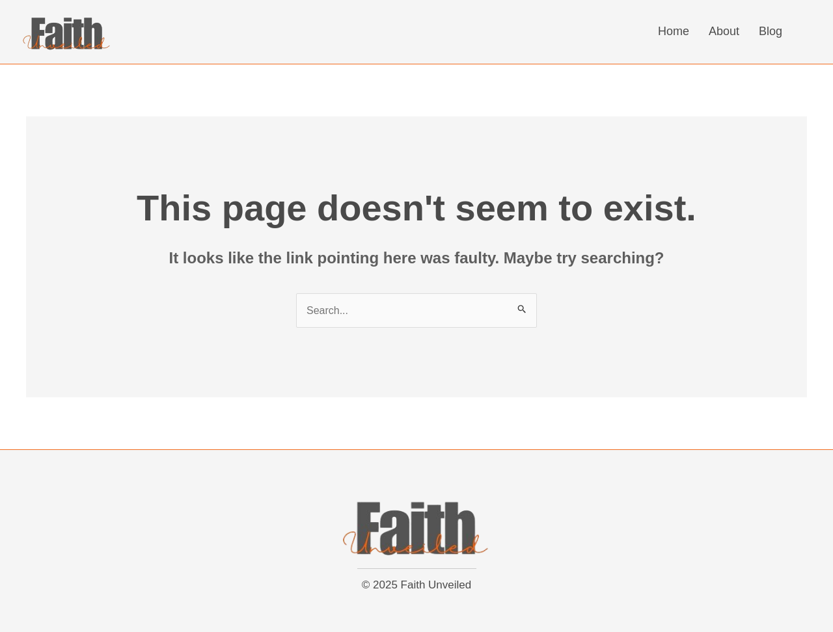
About (724, 31)
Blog (770, 31)
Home (673, 31)
